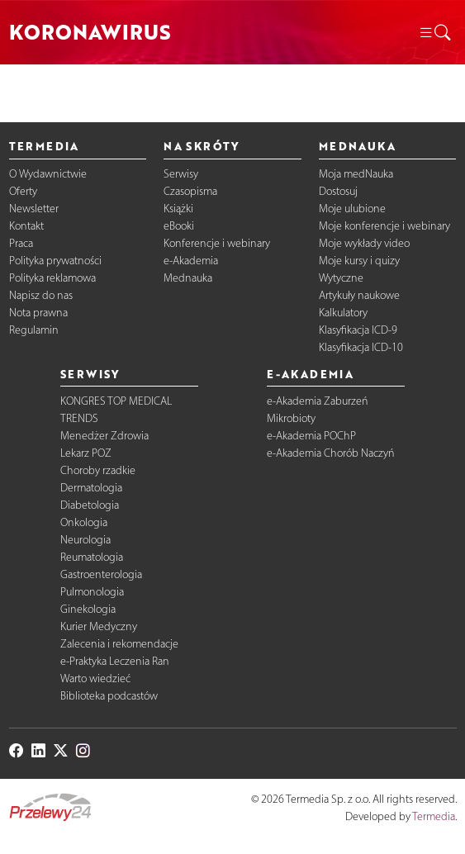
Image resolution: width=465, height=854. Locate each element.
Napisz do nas (41, 295)
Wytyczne (341, 278)
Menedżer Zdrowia (104, 436)
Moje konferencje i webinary (384, 226)
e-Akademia (191, 261)
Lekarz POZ (86, 453)
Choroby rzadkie (97, 470)
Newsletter (34, 209)
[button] (434, 32)
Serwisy (181, 174)
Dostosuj (338, 191)
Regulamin (34, 330)
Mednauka (188, 278)
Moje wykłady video (364, 243)
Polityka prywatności (55, 261)
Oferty (23, 191)
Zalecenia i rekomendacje (119, 644)
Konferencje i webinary (217, 243)
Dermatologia (91, 488)
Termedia (433, 816)
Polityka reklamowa (52, 278)
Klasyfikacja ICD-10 (361, 347)
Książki (178, 209)
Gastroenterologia (101, 574)
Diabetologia (89, 505)
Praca (21, 243)
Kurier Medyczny (98, 626)
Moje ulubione (352, 209)
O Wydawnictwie (48, 174)
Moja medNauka (356, 174)
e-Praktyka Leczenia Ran (114, 661)
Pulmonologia (92, 592)
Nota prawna (38, 313)
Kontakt (26, 226)
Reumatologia (91, 557)
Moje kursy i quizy (359, 261)
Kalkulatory (343, 313)
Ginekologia (88, 609)
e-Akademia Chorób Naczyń (331, 453)
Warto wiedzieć (95, 678)
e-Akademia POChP (311, 436)
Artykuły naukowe (359, 295)
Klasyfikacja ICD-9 (358, 330)
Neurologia (85, 540)
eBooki (179, 226)
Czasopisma (190, 191)
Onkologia (83, 522)
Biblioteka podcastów (109, 696)
